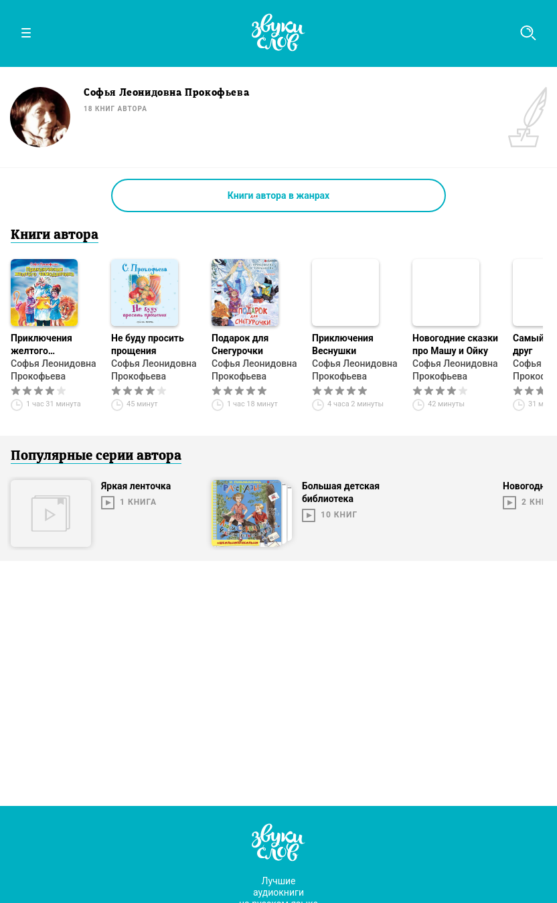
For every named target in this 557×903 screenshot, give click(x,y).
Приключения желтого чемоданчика (41, 345)
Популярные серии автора (96, 456)
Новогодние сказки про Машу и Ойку (455, 344)
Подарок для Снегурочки (240, 344)
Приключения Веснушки (343, 344)
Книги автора (54, 235)
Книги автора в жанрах (278, 195)
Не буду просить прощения (147, 344)
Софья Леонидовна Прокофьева (53, 370)
